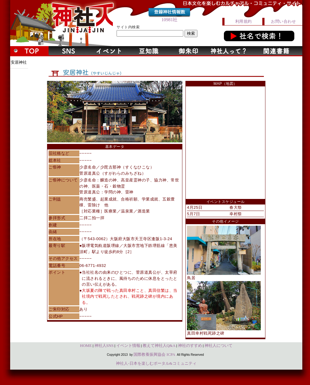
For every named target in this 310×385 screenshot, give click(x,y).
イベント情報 (128, 345)
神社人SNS (104, 345)
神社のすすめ (190, 345)
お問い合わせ (283, 21)
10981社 (169, 19)
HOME (86, 345)
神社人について (218, 345)
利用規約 (243, 21)
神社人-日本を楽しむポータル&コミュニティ (156, 363)
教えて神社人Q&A (159, 345)
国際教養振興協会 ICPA (154, 354)
